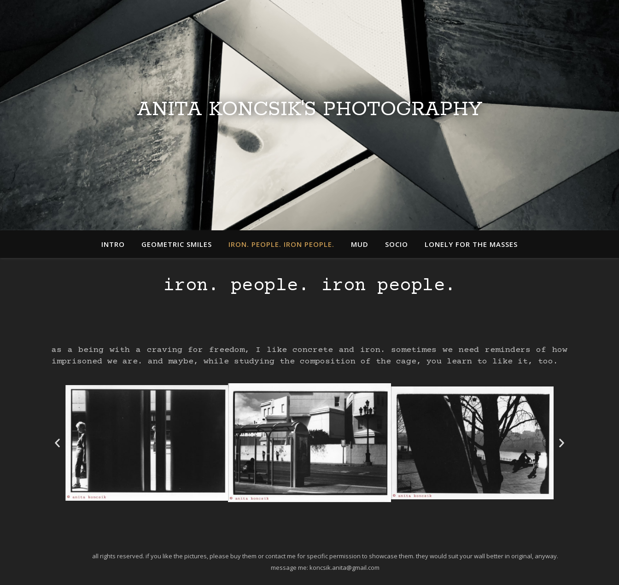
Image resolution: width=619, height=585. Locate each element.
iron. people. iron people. (281, 244)
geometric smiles (176, 244)
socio (396, 244)
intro (113, 244)
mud (359, 244)
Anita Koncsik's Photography (309, 110)
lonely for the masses (471, 244)
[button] (57, 443)
